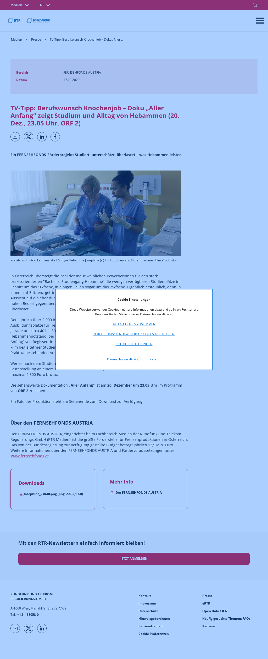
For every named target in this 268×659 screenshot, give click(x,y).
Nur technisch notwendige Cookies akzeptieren (134, 334)
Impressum (153, 359)
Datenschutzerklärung (123, 359)
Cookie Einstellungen (134, 344)
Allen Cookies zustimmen (134, 324)
